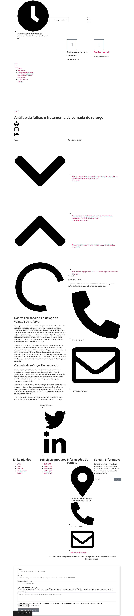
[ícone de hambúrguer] (16, 65)
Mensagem (22, 592)
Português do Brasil (59, 20)
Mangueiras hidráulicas (26, 73)
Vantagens (21, 70)
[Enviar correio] (99, 44)
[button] (40, 171)
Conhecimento (23, 79)
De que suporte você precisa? (28, 587)
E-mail (20, 575)
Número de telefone (25, 581)
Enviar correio (102, 52)
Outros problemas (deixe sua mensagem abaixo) (95, 589)
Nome (20, 569)
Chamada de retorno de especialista (63, 589)
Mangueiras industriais (25, 75)
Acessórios (21, 77)
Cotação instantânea (27, 589)
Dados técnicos (42, 589)
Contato (20, 82)
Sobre (20, 68)
